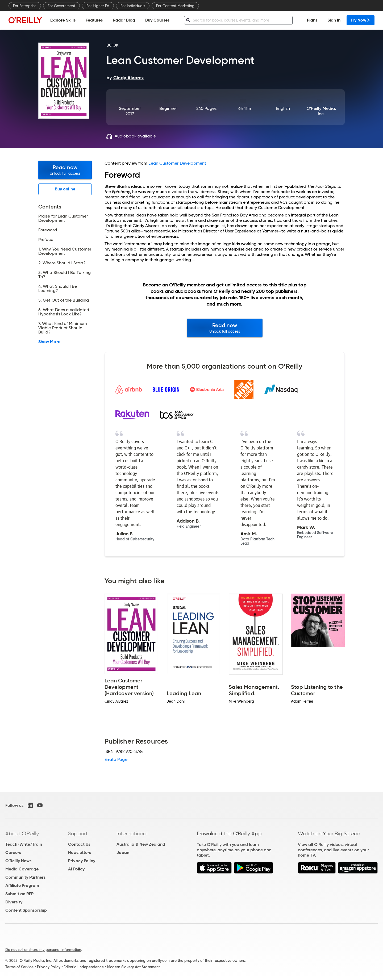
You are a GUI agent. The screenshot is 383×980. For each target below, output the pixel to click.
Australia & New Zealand (140, 844)
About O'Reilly (22, 833)
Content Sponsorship (26, 910)
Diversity (13, 902)
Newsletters (79, 852)
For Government (61, 5)
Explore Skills (63, 20)
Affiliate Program (22, 885)
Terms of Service (19, 967)
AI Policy (76, 869)
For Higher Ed (97, 5)
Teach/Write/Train (23, 844)
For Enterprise (24, 5)
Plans (312, 20)
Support (78, 833)
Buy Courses (157, 20)
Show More (49, 342)
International (132, 833)
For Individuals (132, 5)
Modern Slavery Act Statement (133, 967)
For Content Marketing (175, 5)
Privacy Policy (81, 861)
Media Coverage (22, 869)
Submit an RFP (19, 893)
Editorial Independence (84, 967)
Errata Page (116, 759)
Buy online (65, 189)
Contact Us (79, 844)
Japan (122, 852)
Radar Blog (124, 20)
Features (94, 20)
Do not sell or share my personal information (43, 949)
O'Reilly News (18, 861)
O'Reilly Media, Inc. (321, 111)
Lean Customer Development (177, 163)
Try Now (360, 20)
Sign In (333, 20)
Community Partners (25, 877)
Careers (13, 852)
